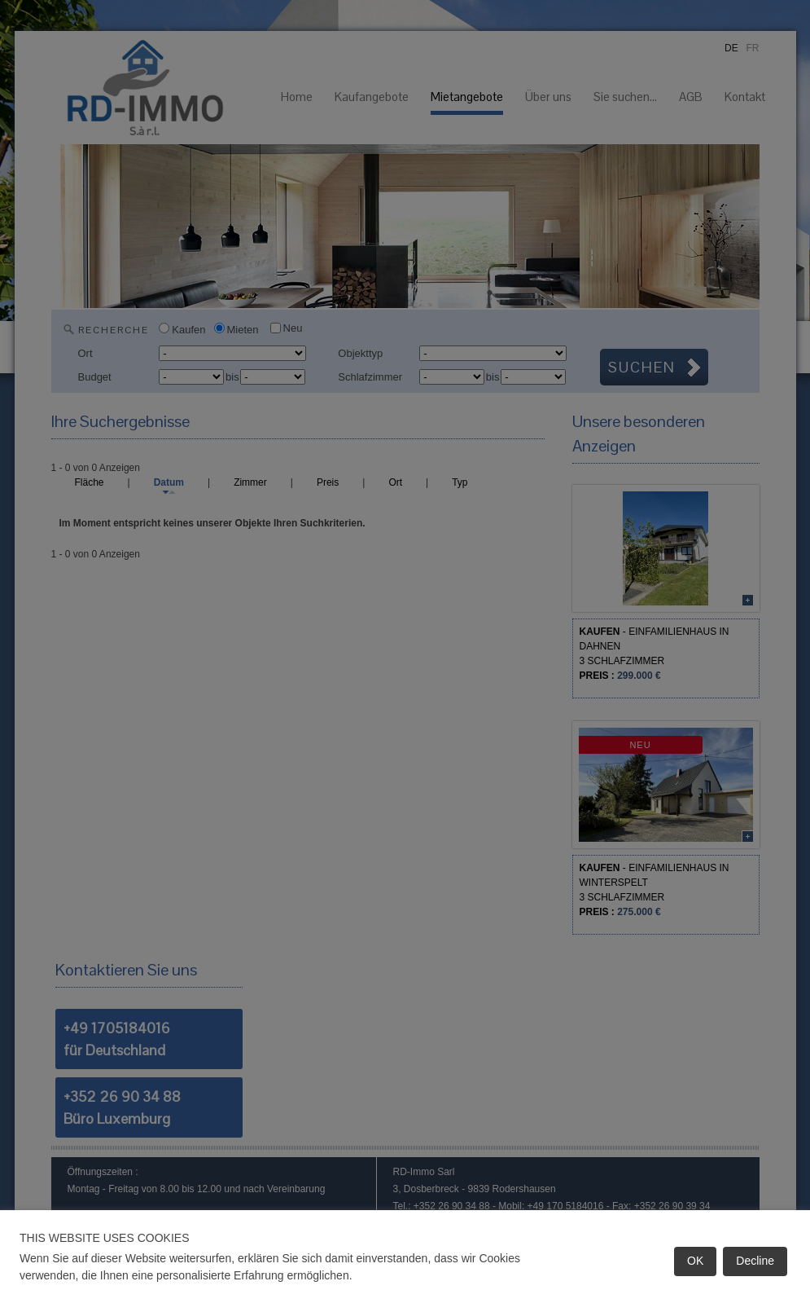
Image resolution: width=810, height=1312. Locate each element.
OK (695, 1260)
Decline (755, 1260)
